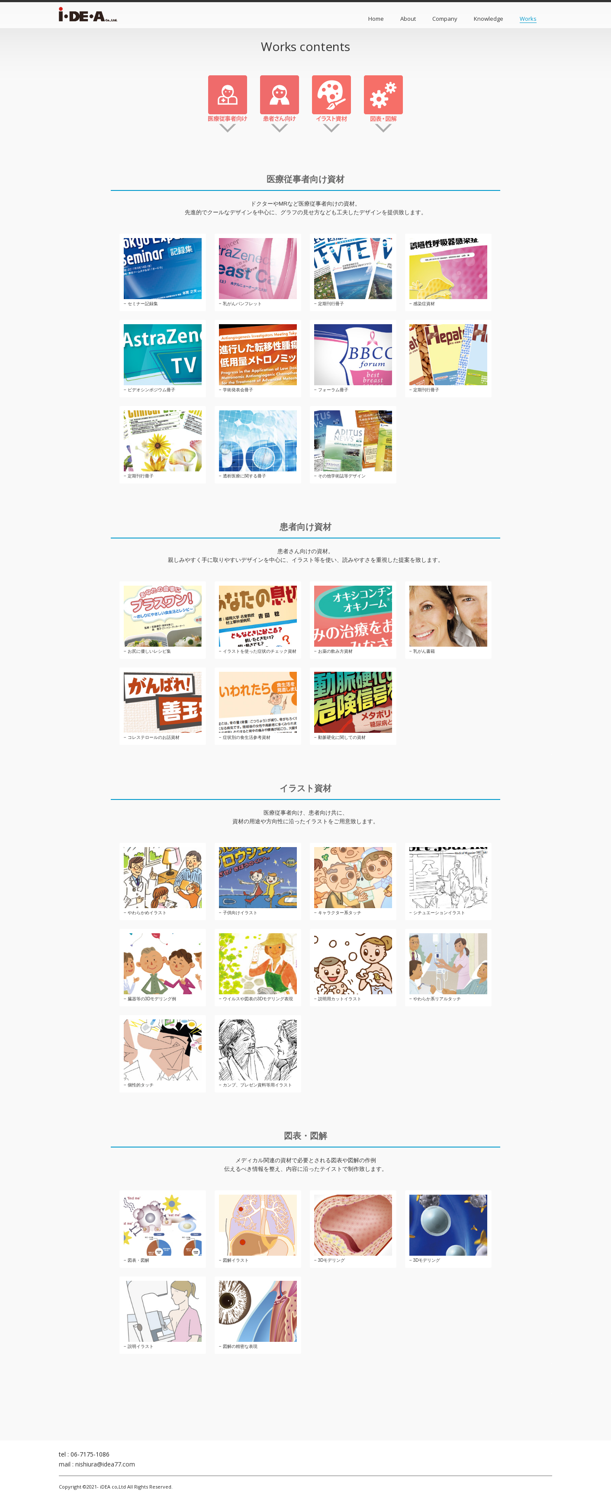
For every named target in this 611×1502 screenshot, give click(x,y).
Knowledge (488, 19)
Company (444, 19)
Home (376, 19)
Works (528, 19)
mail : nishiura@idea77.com (97, 1464)
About (408, 19)
